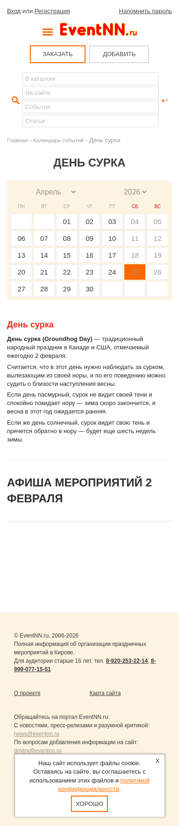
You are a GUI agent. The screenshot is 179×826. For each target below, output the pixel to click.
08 (67, 238)
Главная (17, 140)
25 (135, 272)
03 (112, 221)
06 (21, 238)
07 (44, 238)
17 (112, 255)
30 (89, 289)
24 (112, 272)
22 (67, 272)
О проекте (27, 693)
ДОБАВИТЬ (119, 54)
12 (158, 238)
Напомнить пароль (145, 10)
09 (89, 238)
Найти (14, 100)
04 (135, 221)
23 (89, 272)
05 (158, 221)
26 (158, 272)
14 (44, 255)
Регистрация (52, 10)
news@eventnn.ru (36, 734)
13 (21, 255)
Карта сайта (105, 693)
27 (21, 289)
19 (158, 255)
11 (135, 238)
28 (44, 289)
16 (89, 255)
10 (112, 238)
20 (21, 272)
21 (44, 272)
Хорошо (89, 803)
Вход (14, 10)
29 (67, 289)
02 (89, 221)
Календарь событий (58, 140)
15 (67, 255)
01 (67, 221)
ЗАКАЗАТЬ (58, 54)
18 (135, 255)
